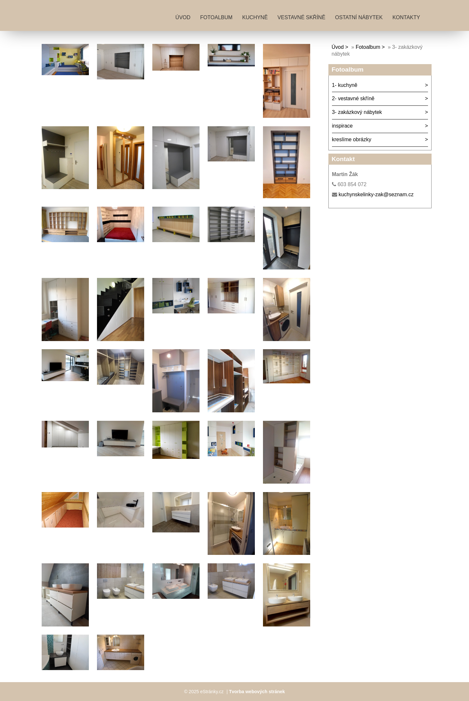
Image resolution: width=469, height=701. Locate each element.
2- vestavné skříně (353, 98)
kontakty (406, 17)
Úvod (182, 17)
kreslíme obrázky (351, 139)
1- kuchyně (344, 85)
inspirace (342, 126)
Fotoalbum (216, 17)
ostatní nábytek (359, 17)
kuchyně (255, 17)
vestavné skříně (301, 17)
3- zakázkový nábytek (357, 112)
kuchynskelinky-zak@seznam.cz (376, 194)
